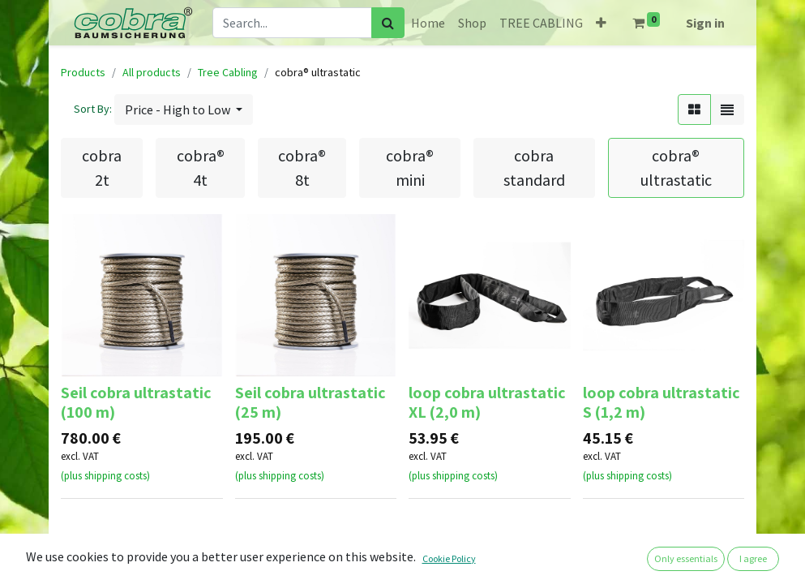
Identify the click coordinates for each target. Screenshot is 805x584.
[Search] (388, 22)
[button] (601, 22)
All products (151, 72)
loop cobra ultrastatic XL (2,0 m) (487, 402)
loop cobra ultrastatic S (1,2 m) (661, 402)
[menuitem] (428, 22)
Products (83, 72)
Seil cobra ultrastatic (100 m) (136, 402)
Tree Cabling (228, 72)
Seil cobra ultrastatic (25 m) (310, 402)
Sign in (705, 23)
